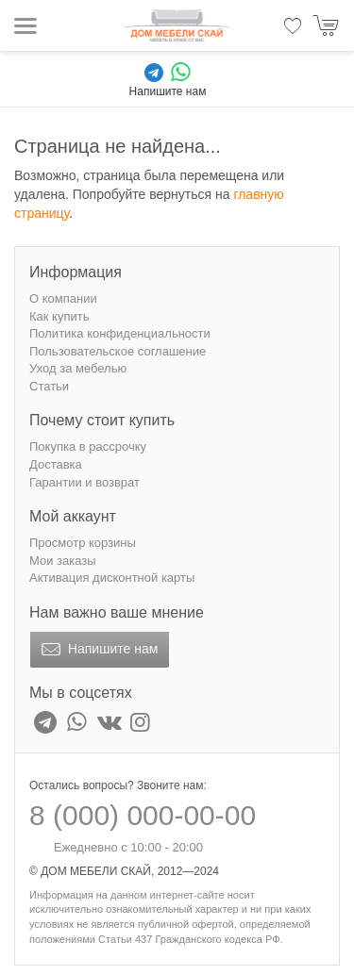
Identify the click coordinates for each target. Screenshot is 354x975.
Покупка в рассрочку (87, 446)
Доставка (55, 464)
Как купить (59, 316)
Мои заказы (62, 561)
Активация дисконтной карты (111, 577)
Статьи (49, 386)
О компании (63, 298)
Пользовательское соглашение (117, 351)
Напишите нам (98, 649)
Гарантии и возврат (84, 482)
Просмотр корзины (82, 543)
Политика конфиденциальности (120, 333)
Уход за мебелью (77, 368)
